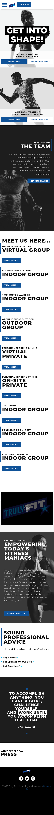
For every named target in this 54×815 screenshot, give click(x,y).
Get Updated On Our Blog (18, 661)
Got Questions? (12, 666)
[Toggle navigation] (4, 5)
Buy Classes (10, 657)
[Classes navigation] (24, 4)
